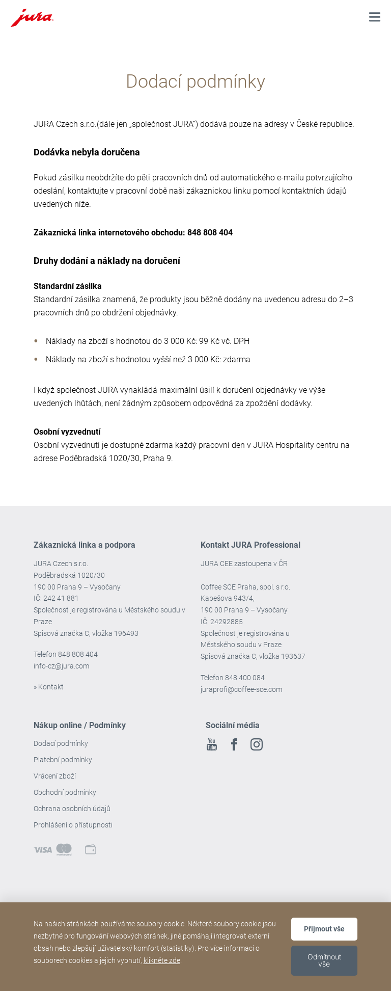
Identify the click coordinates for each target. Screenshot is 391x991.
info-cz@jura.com (61, 666)
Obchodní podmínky (65, 792)
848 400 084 (245, 678)
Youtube (212, 744)
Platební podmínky (63, 760)
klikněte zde (162, 960)
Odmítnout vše (324, 960)
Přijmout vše (324, 929)
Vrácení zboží (55, 776)
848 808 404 (78, 654)
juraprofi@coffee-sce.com (241, 689)
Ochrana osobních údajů (72, 809)
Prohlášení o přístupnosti (73, 825)
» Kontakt (49, 687)
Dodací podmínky (61, 743)
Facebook (234, 744)
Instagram (256, 744)
